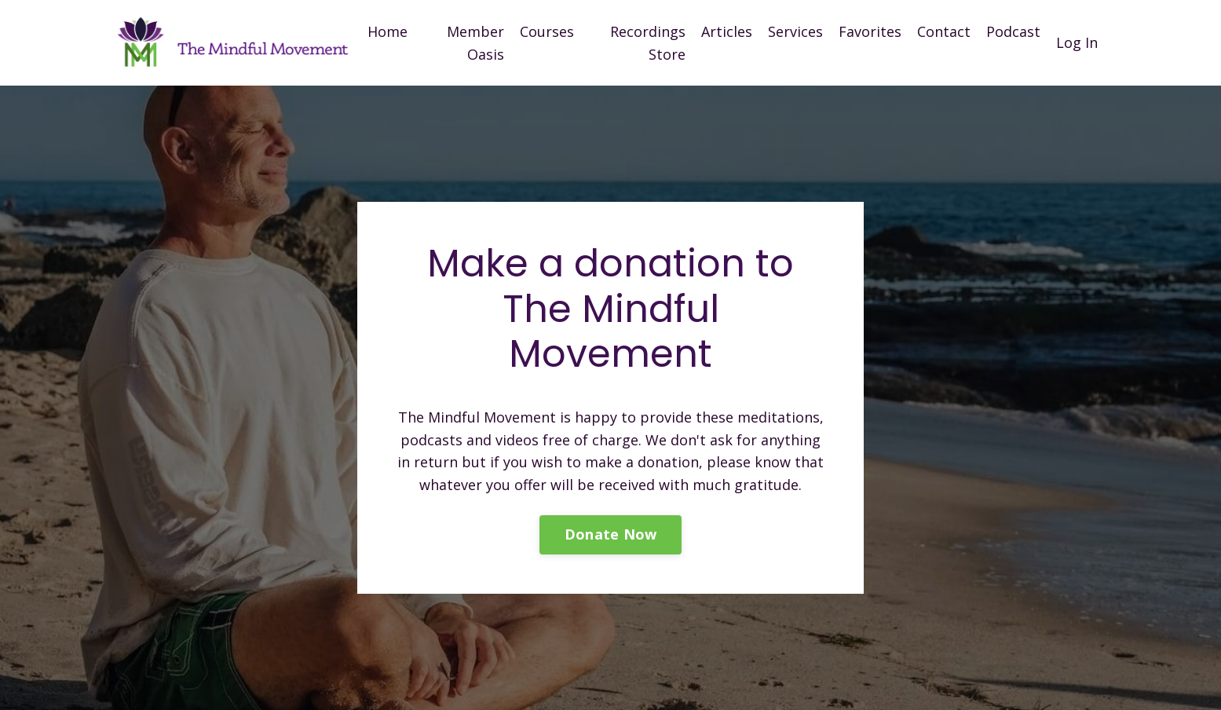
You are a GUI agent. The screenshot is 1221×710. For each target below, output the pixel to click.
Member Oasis (475, 43)
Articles (726, 31)
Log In (1077, 42)
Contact (944, 31)
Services (795, 31)
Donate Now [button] (611, 534)
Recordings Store (647, 43)
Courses (547, 31)
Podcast (1013, 31)
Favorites (870, 31)
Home (387, 31)
